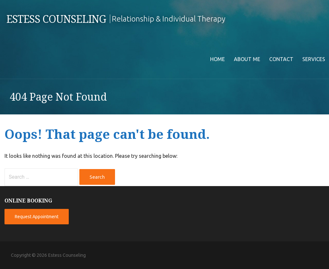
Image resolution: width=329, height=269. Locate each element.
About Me (247, 59)
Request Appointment (36, 216)
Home (217, 59)
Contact (281, 59)
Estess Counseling (56, 19)
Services (313, 59)
